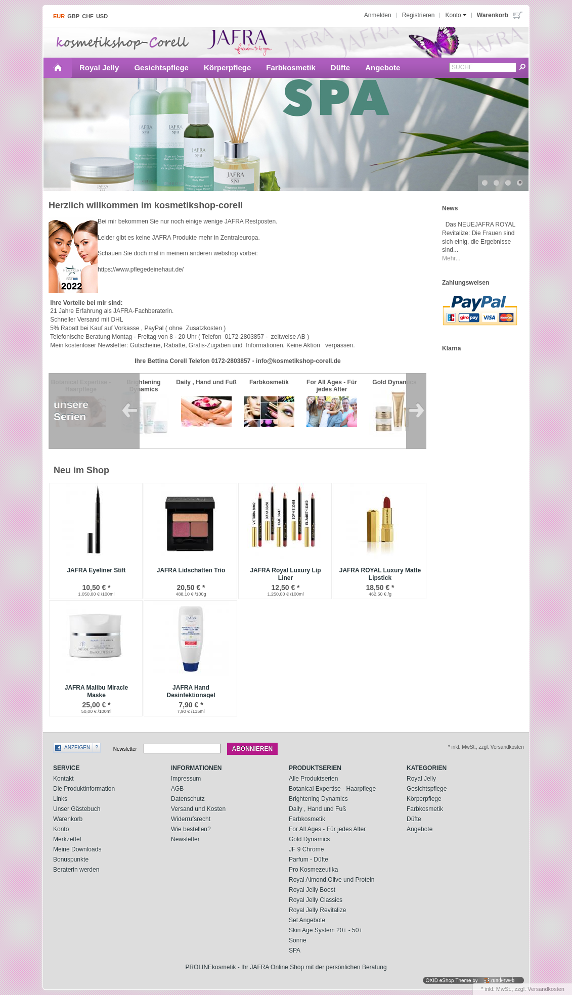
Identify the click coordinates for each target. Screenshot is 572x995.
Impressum (186, 778)
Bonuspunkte (71, 859)
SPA (294, 950)
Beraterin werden (76, 869)
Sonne (297, 940)
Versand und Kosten (198, 808)
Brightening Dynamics (318, 798)
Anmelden (377, 15)
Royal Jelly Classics (315, 899)
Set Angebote (307, 920)
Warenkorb (67, 819)
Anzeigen (77, 747)
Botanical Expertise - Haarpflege (332, 788)
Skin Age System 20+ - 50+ (325, 930)
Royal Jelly (99, 67)
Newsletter (125, 749)
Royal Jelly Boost (312, 889)
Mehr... (451, 258)
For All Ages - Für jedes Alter (327, 829)
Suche (462, 67)
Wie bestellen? (191, 829)
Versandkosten (545, 989)
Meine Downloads (77, 849)
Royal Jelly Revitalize (317, 910)
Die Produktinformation (84, 788)
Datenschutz (188, 798)
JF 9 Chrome (306, 849)
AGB (177, 788)
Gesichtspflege (161, 67)
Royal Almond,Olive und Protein (331, 879)
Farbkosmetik (291, 67)
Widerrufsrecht (190, 819)
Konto (61, 829)
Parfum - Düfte (308, 859)
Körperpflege (227, 67)
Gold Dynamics (309, 839)
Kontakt (63, 778)
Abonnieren (252, 748)
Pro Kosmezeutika (313, 869)
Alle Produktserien (313, 778)
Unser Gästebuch (76, 808)
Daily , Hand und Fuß (317, 808)
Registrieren (418, 15)
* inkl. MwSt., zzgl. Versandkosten (486, 747)
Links (60, 798)
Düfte (340, 67)
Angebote (382, 67)
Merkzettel (67, 839)
